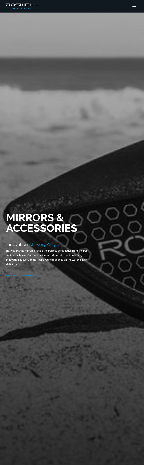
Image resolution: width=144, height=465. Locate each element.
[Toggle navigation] (134, 6)
